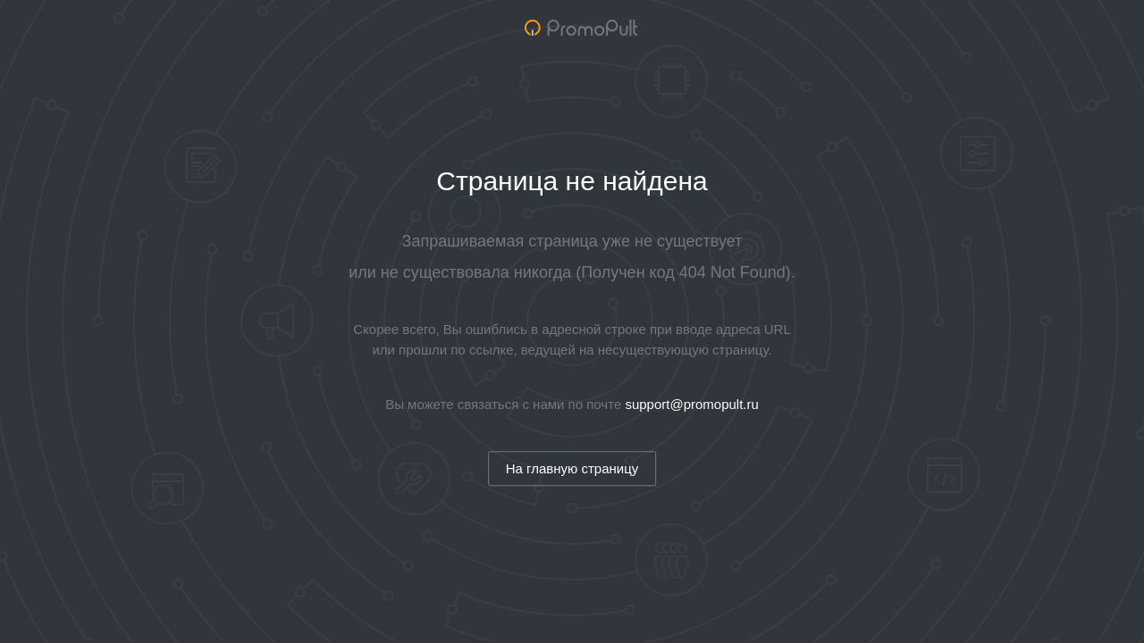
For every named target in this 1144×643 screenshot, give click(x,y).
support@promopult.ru (691, 404)
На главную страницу (572, 468)
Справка (1062, 31)
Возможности (890, 31)
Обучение (984, 31)
